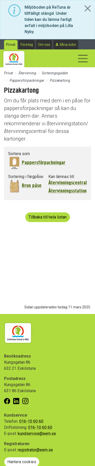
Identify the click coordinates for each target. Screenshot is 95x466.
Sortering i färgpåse (25, 176)
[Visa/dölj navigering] (83, 58)
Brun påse (32, 185)
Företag (27, 45)
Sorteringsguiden (55, 73)
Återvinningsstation (67, 191)
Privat (10, 45)
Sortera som (19, 153)
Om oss (44, 45)
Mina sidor (68, 45)
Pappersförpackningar (27, 80)
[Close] (88, 8)
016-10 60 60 (31, 421)
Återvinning (27, 73)
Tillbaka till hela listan (48, 217)
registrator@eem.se (35, 449)
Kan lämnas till (61, 176)
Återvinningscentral (67, 183)
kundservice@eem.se (37, 433)
